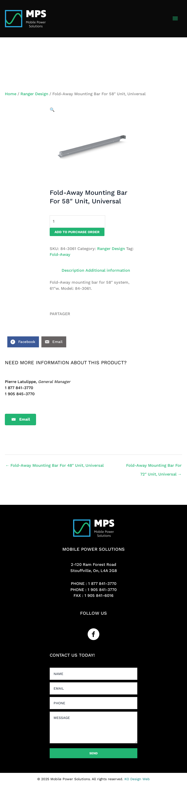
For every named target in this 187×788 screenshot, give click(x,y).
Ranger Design (34, 94)
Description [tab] (73, 270)
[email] (93, 688)
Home (10, 94)
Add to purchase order (77, 232)
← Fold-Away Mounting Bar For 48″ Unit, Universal (54, 465)
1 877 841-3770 (102, 583)
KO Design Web (137, 779)
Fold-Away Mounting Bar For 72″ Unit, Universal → (154, 466)
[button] (52, 109)
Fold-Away (60, 254)
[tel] (93, 703)
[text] (93, 674)
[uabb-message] (93, 727)
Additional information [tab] (107, 270)
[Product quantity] (77, 221)
